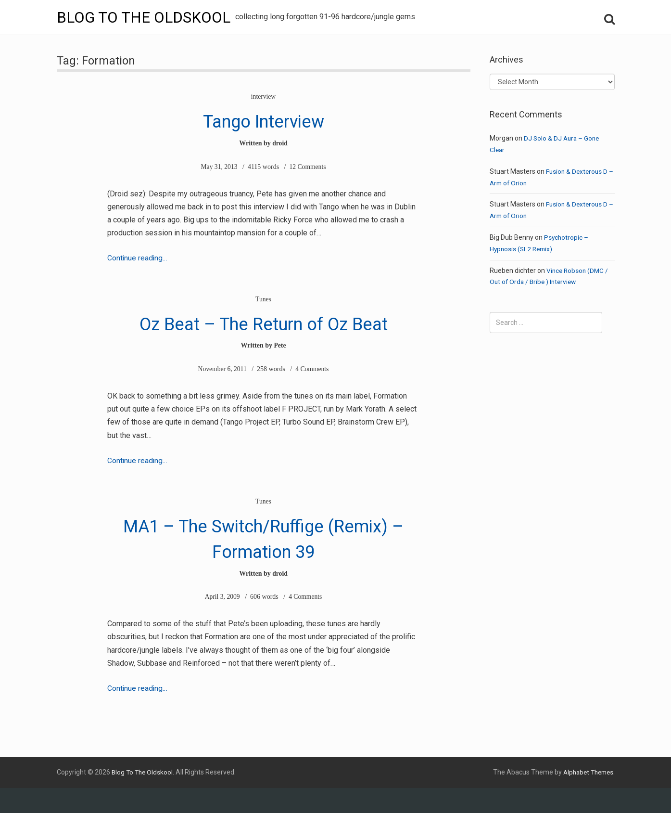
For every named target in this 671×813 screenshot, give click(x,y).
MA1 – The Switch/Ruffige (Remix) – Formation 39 (263, 562)
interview (263, 96)
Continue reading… (137, 257)
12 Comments (308, 166)
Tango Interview (263, 119)
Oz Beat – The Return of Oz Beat (263, 334)
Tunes (263, 299)
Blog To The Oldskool (145, 17)
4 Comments (313, 394)
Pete (280, 370)
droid (280, 143)
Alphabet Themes (585, 797)
